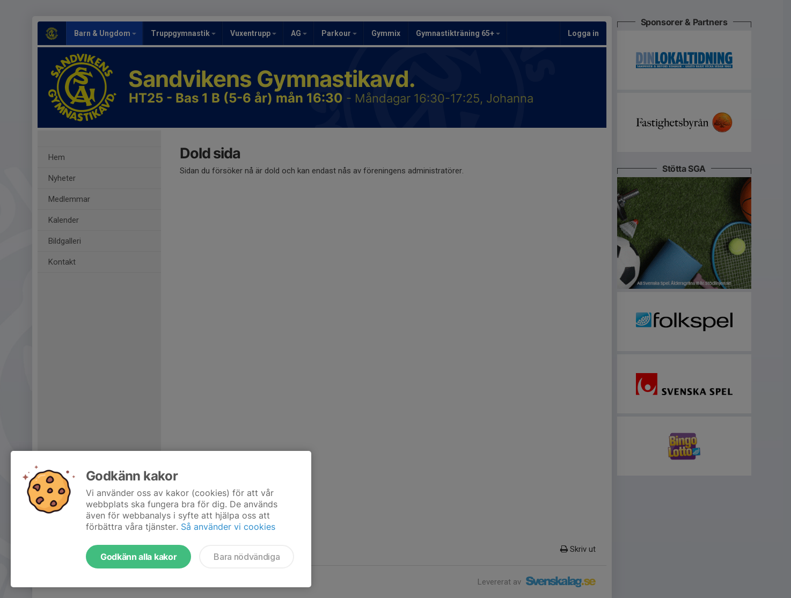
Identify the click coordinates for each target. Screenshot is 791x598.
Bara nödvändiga (247, 556)
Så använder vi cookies (228, 526)
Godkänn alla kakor (138, 556)
